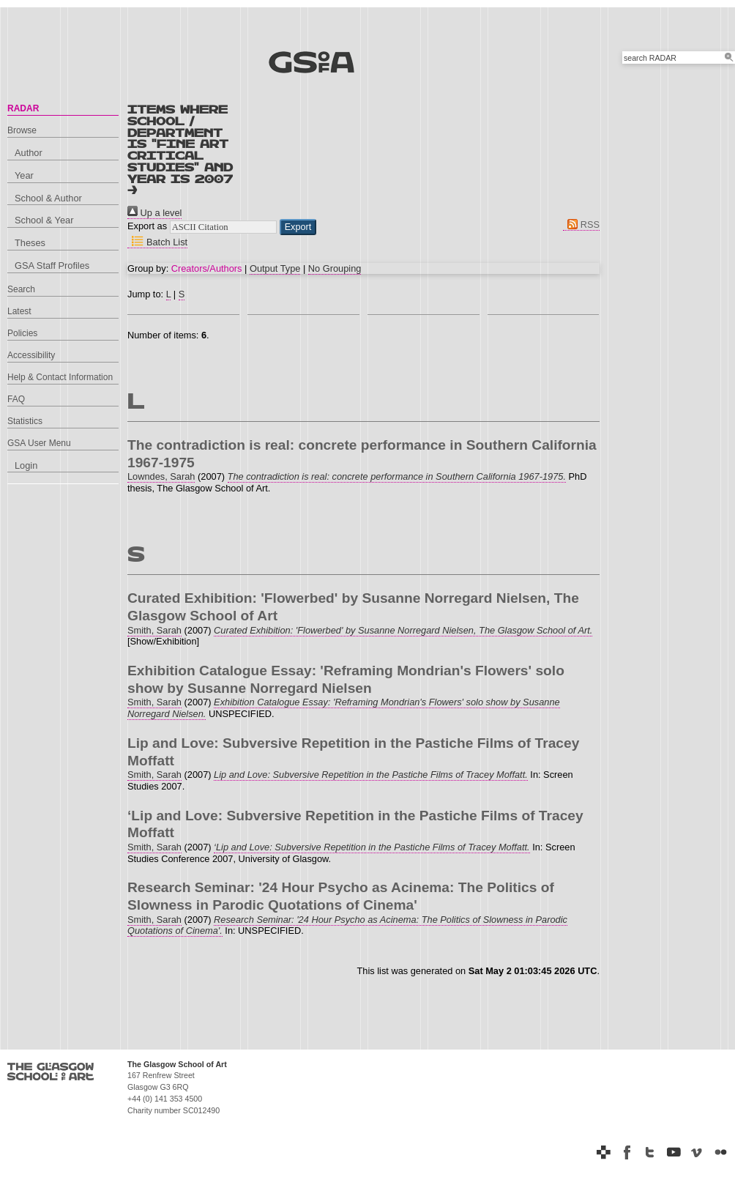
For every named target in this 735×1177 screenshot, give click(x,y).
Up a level (154, 212)
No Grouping (335, 268)
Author (28, 152)
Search (21, 289)
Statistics (24, 421)
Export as (147, 225)
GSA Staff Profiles (52, 265)
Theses (30, 242)
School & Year (44, 220)
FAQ (16, 399)
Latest (19, 311)
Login (26, 465)
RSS (581, 224)
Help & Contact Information (60, 377)
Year (24, 175)
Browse (22, 130)
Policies (22, 333)
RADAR (23, 108)
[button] (298, 227)
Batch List (157, 242)
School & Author (48, 198)
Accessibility (31, 355)
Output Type (275, 268)
